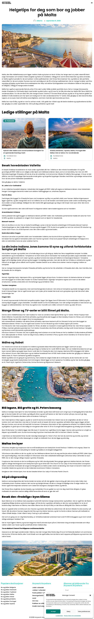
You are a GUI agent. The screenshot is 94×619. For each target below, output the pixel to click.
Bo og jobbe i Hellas (7, 594)
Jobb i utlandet (38, 587)
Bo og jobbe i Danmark (8, 590)
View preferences (84, 611)
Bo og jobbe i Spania (8, 604)
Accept (53, 611)
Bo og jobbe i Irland (7, 597)
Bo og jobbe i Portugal (8, 601)
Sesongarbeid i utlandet (41, 595)
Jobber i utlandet (38, 590)
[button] (90, 595)
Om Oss (35, 601)
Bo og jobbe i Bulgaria (8, 587)
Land (34, 598)
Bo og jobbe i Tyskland (8, 592)
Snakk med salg (38, 606)
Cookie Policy (59, 615)
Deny (68, 611)
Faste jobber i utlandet (41, 593)
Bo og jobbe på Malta (8, 599)
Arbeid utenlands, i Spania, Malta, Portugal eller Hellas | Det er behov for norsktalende (68, 152)
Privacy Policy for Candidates (72, 615)
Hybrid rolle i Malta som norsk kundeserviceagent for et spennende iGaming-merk (23, 152)
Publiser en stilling (39, 603)
